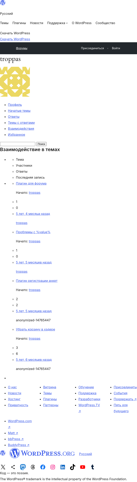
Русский (85, 454)
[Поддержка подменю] (57, 23)
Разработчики (89, 399)
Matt (13, 433)
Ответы (14, 117)
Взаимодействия (21, 129)
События (120, 393)
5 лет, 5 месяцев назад (34, 262)
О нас (12, 387)
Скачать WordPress (15, 39)
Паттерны (50, 405)
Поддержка (87, 393)
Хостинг (14, 399)
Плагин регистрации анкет (37, 281)
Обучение (86, 387)
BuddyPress (18, 445)
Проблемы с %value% (33, 232)
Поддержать (125, 399)
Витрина (49, 387)
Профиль (15, 105)
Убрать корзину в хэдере (35, 329)
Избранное (16, 135)
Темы (47, 393)
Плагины (50, 399)
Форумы (21, 48)
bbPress (16, 439)
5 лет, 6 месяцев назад (34, 360)
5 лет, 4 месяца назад (33, 214)
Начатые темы (19, 111)
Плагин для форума (31, 183)
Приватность (18, 405)
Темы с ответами (21, 123)
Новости (14, 393)
